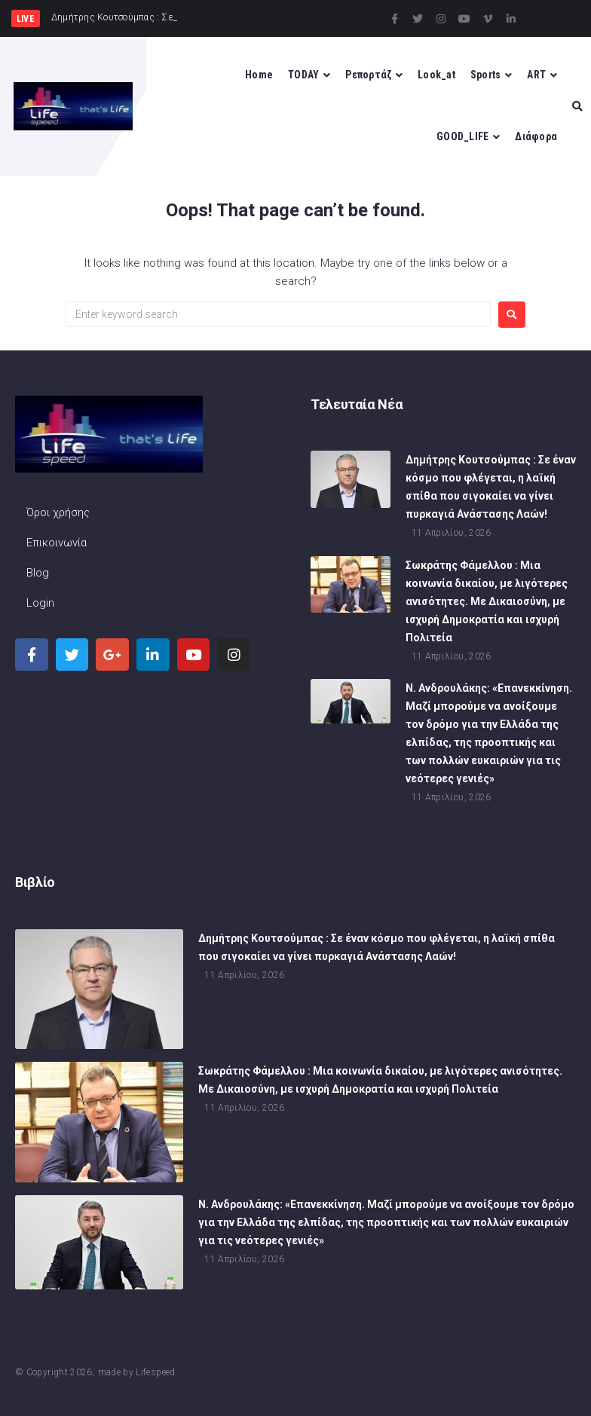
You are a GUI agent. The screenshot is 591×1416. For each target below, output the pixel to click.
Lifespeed (155, 1372)
